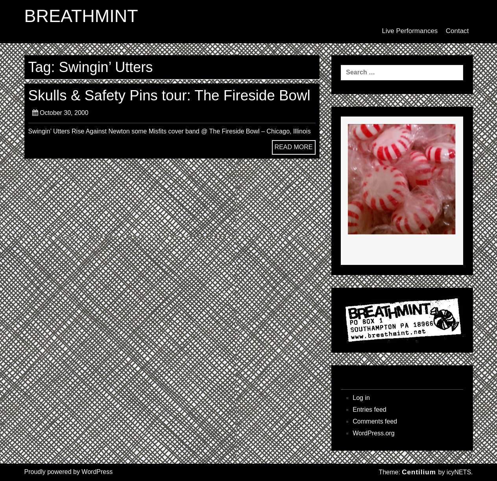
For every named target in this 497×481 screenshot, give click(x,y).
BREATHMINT (81, 16)
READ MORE (294, 147)
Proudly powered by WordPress (68, 471)
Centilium (419, 472)
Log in (361, 397)
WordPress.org (373, 433)
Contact (457, 31)
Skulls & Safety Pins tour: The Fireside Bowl (169, 95)
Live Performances (410, 31)
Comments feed (375, 421)
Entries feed (369, 409)
